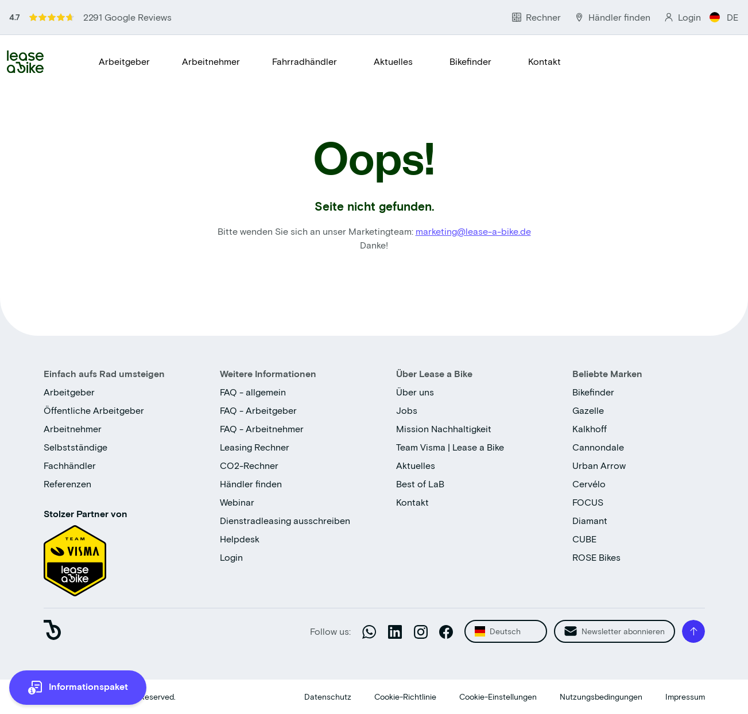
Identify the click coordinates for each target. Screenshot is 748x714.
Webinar (237, 501)
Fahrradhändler (304, 61)
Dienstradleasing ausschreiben (285, 520)
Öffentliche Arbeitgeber (94, 410)
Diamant (589, 520)
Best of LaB (420, 483)
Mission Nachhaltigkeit (443, 428)
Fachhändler (70, 465)
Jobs (406, 410)
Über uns (415, 391)
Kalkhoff (589, 428)
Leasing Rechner (254, 446)
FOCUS (587, 501)
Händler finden (251, 483)
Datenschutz (327, 696)
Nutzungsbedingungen (601, 696)
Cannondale (598, 446)
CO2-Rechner (249, 465)
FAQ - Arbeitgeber (258, 410)
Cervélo (589, 483)
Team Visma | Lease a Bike (450, 446)
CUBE (584, 538)
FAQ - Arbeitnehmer (262, 428)
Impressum (685, 696)
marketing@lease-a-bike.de (473, 231)
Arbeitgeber (124, 61)
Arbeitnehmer (211, 61)
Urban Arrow (599, 465)
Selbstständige (75, 446)
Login (231, 557)
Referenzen (67, 483)
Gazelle (588, 410)
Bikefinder (470, 61)
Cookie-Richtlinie (405, 696)
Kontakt (544, 61)
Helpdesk (239, 538)
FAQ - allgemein (253, 391)
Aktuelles (393, 61)
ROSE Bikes (596, 557)
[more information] (77, 687)
